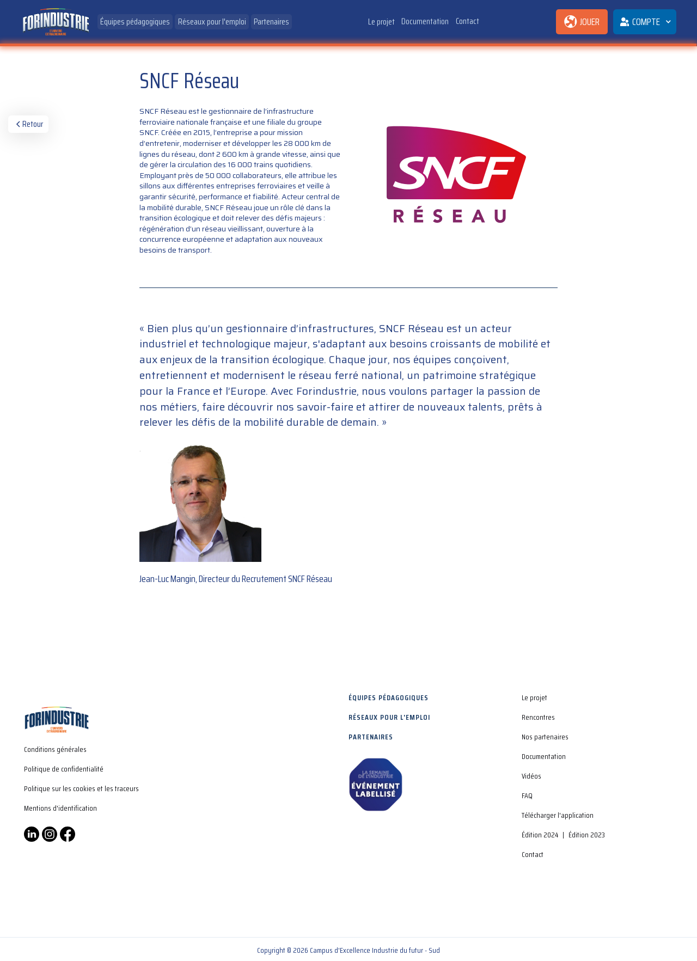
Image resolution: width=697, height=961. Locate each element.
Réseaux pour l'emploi (212, 21)
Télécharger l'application (558, 815)
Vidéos (531, 776)
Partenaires (271, 21)
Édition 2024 (540, 834)
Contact (467, 19)
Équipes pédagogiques (135, 21)
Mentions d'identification (60, 808)
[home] (55, 22)
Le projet (381, 21)
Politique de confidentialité (63, 768)
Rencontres (538, 717)
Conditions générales (55, 749)
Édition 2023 (586, 834)
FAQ (527, 795)
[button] (644, 21)
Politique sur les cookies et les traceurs (81, 788)
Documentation (425, 20)
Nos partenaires (545, 736)
